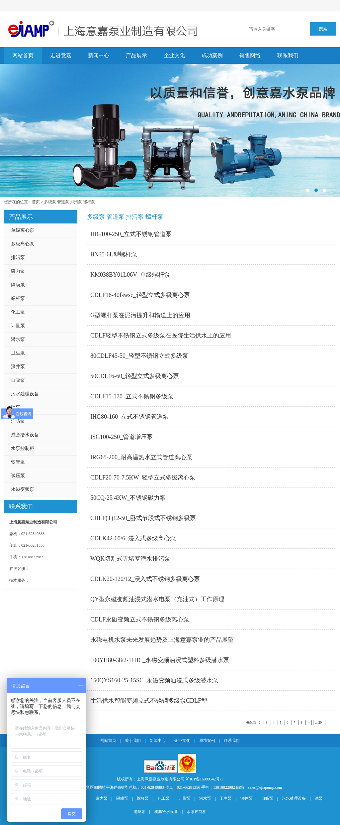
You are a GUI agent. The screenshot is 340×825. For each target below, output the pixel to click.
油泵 (15, 407)
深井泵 (18, 366)
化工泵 (18, 312)
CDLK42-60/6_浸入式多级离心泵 (133, 538)
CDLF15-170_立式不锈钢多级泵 (131, 396)
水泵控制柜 (22, 448)
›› (308, 722)
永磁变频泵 (22, 489)
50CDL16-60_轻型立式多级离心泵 (134, 376)
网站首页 (23, 55)
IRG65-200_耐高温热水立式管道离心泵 (141, 457)
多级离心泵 (22, 243)
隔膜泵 (18, 284)
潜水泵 (18, 339)
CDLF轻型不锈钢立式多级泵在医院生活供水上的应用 (160, 335)
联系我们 (287, 55)
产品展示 (136, 55)
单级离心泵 (22, 230)
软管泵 (18, 462)
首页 (36, 202)
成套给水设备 (25, 434)
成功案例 (212, 55)
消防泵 (18, 421)
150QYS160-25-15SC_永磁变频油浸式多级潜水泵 (154, 680)
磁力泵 (18, 271)
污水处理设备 (25, 393)
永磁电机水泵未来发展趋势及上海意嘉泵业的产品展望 (162, 639)
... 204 (319, 722)
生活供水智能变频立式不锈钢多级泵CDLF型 (148, 700)
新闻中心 (98, 55)
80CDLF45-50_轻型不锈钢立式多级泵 (139, 355)
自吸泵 (18, 380)
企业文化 (174, 55)
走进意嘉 (60, 55)
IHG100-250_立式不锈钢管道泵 (131, 234)
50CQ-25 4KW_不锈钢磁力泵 (128, 497)
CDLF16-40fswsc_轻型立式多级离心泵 (140, 295)
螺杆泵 (18, 298)
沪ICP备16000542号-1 (204, 779)
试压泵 (18, 475)
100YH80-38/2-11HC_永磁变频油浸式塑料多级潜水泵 (159, 660)
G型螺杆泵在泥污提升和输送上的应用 (140, 315)
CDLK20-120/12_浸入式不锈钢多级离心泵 (145, 579)
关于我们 (133, 740)
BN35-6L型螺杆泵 (113, 254)
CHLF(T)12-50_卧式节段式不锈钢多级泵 (143, 518)
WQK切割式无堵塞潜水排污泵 (130, 558)
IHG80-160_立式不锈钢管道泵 (129, 416)
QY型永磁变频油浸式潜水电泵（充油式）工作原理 (157, 599)
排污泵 (18, 257)
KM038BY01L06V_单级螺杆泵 (130, 274)
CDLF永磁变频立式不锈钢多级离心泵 (139, 619)
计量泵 (18, 325)
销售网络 (250, 55)
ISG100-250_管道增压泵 (121, 437)
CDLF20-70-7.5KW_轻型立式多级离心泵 (143, 477)
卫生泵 (18, 352)
